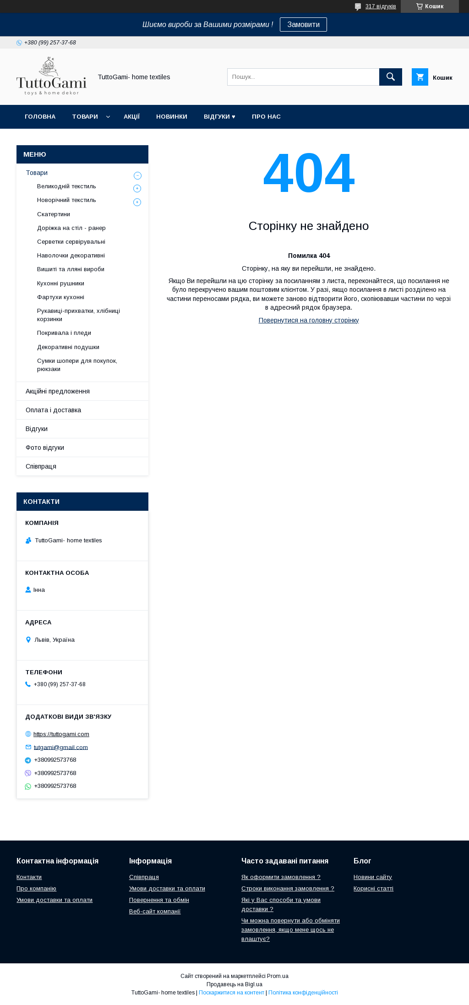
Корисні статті (373, 888)
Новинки (171, 116)
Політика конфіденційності (303, 992)
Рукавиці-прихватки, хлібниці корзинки (78, 314)
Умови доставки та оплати (54, 899)
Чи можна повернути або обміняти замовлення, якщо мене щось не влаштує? (290, 929)
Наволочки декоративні (71, 255)
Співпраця (41, 466)
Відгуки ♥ (219, 116)
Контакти (29, 877)
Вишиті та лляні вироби (70, 269)
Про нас (266, 116)
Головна (40, 116)
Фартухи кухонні (60, 297)
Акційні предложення (58, 391)
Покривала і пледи (64, 332)
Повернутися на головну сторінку (309, 320)
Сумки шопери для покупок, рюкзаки (77, 364)
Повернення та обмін (159, 899)
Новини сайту (373, 877)
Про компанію (36, 888)
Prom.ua (278, 976)
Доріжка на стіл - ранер (71, 227)
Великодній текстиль (66, 186)
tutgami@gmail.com (61, 746)
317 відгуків (380, 6)
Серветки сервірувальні (71, 241)
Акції (132, 116)
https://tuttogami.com (61, 734)
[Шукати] (390, 77)
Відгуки (37, 428)
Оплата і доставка (53, 410)
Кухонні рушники (60, 283)
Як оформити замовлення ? (281, 877)
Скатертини (53, 214)
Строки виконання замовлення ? (287, 888)
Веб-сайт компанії (155, 911)
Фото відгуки (45, 447)
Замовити (303, 24)
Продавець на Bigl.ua (234, 984)
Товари (85, 116)
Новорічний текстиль (66, 200)
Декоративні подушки (68, 347)
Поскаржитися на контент (231, 992)
